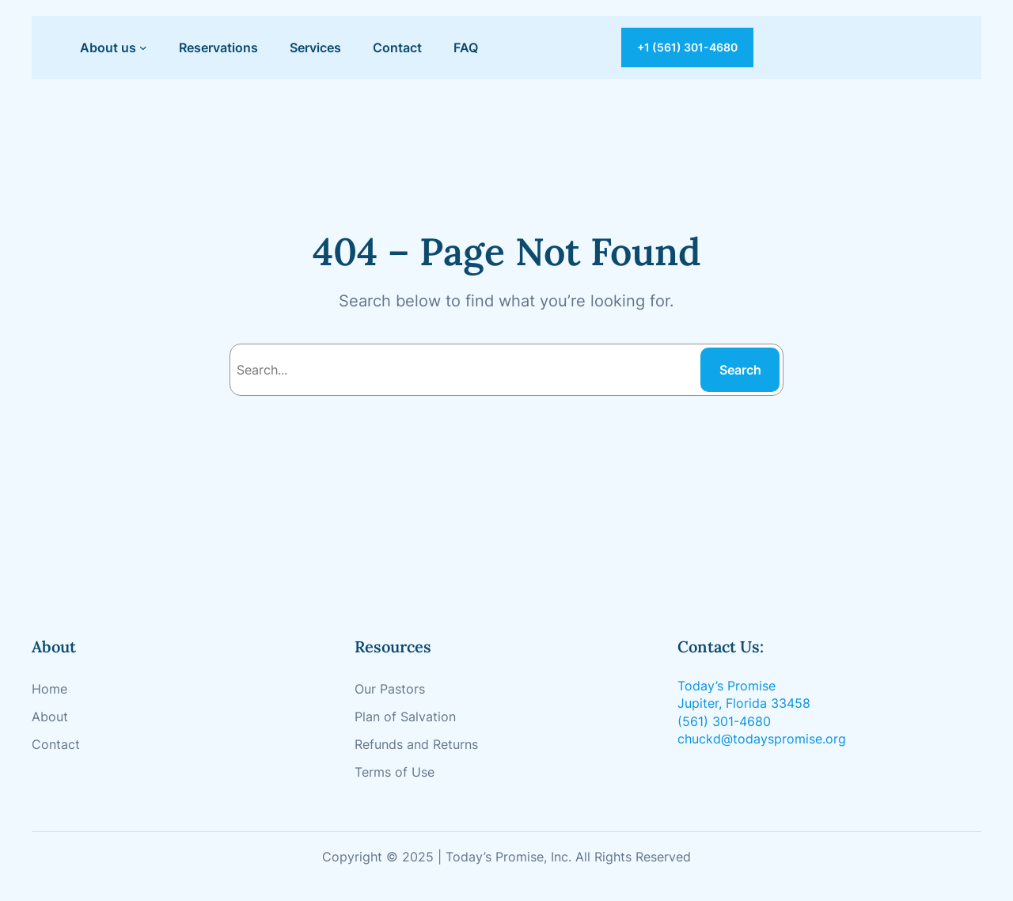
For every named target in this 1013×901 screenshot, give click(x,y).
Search (740, 370)
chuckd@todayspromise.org (761, 739)
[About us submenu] (143, 47)
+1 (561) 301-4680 (687, 47)
